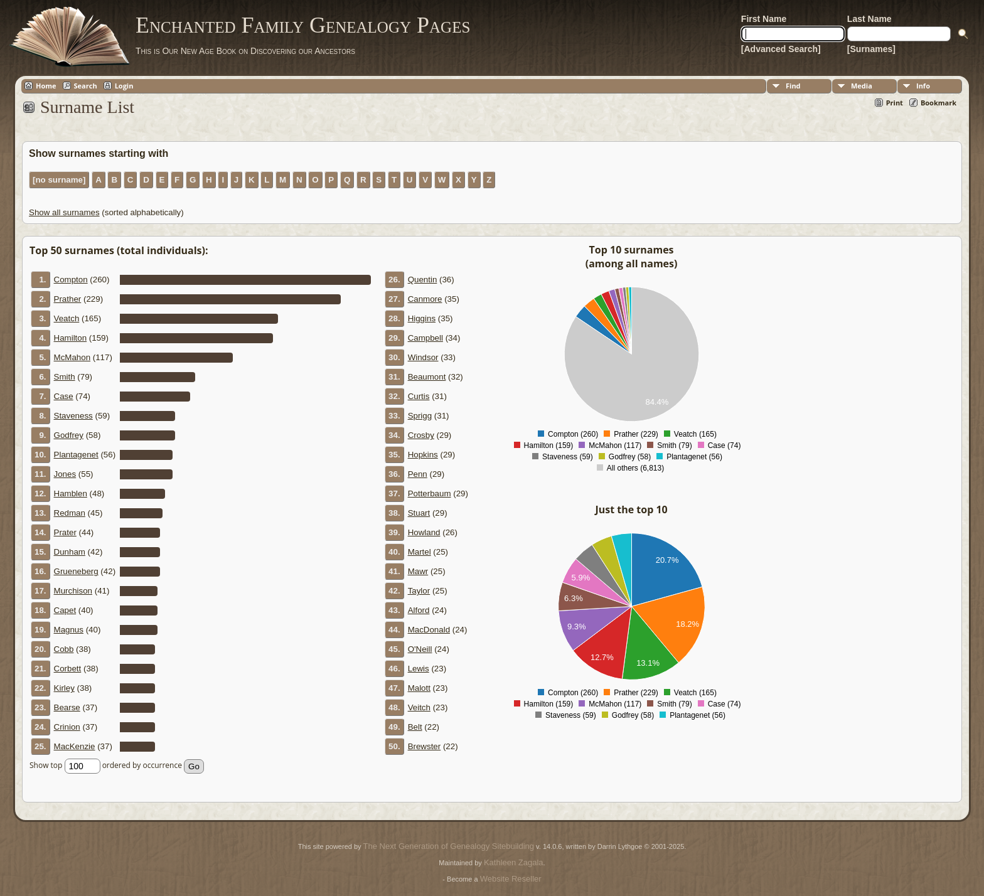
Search (85, 85)
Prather (68, 299)
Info (923, 85)
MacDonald (429, 629)
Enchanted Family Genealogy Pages (303, 25)
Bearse (67, 707)
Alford (419, 610)
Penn (417, 474)
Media (861, 85)
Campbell (425, 338)
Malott (419, 688)
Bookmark (938, 102)
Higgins (422, 318)
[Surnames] (871, 49)
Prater (65, 532)
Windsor (423, 357)
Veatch (67, 318)
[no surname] (59, 179)
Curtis (419, 396)
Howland (424, 532)
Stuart (419, 513)
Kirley (64, 688)
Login (124, 85)
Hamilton (70, 338)
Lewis (418, 668)
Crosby (421, 435)
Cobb (64, 649)
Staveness (73, 415)
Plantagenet (76, 454)
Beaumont (427, 376)
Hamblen (70, 493)
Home (46, 85)
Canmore (425, 299)
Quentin (422, 279)
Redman (69, 513)
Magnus (68, 629)
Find (793, 85)
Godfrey (68, 435)
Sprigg (420, 415)
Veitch (419, 707)
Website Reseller (511, 878)
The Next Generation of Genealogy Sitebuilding (448, 846)
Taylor (419, 590)
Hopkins (423, 454)
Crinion (67, 727)
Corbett (68, 668)
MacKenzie (74, 746)
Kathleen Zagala (513, 862)
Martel (419, 552)
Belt (415, 727)
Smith (64, 376)
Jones (65, 474)
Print (894, 102)
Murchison (73, 590)
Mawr (418, 571)
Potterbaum (429, 493)
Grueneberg (76, 571)
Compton (71, 279)
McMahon (72, 357)
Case (63, 396)
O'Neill (420, 649)
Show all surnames (64, 212)
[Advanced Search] (781, 49)
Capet (65, 610)
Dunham (69, 552)
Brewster (424, 746)
